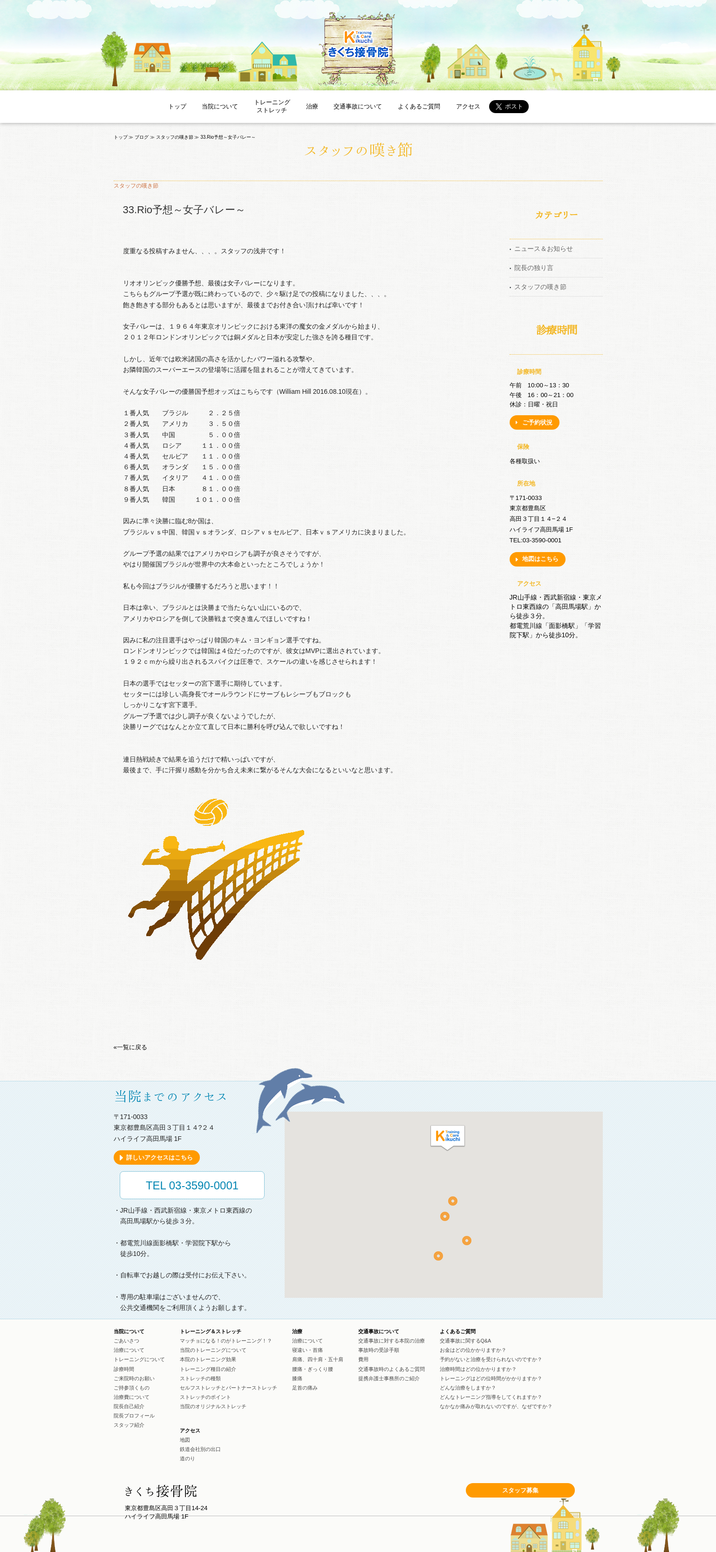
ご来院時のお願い (134, 1378)
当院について (220, 106)
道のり (187, 1458)
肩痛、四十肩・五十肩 (317, 1359)
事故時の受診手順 (378, 1350)
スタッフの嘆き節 (540, 286)
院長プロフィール (134, 1415)
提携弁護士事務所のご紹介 (389, 1378)
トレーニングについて (139, 1359)
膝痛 (297, 1378)
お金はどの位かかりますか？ (473, 1350)
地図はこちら (540, 558)
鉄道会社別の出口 (200, 1449)
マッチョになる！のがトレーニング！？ (226, 1340)
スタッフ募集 (520, 1490)
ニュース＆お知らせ (543, 248)
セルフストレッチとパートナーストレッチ (228, 1387)
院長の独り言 (533, 267)
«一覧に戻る (130, 1047)
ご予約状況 (537, 422)
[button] (447, 1139)
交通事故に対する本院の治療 (391, 1340)
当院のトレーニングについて (213, 1350)
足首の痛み (305, 1387)
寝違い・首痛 (307, 1350)
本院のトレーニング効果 (208, 1359)
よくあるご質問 (419, 106)
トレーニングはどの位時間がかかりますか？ (491, 1378)
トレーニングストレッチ (272, 106)
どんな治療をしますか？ (468, 1387)
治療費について (132, 1397)
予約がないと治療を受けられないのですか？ (491, 1359)
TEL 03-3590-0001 (192, 1185)
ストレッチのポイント (205, 1397)
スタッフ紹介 (129, 1425)
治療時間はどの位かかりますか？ (478, 1369)
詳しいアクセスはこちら (159, 1157)
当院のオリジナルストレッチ (213, 1406)
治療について (129, 1350)
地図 (185, 1440)
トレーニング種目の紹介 (208, 1369)
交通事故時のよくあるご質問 (391, 1369)
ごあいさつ (126, 1340)
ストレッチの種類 (200, 1378)
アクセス (468, 106)
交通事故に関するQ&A (465, 1340)
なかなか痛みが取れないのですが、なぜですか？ (496, 1406)
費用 (363, 1359)
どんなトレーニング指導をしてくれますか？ (491, 1397)
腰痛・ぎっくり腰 (312, 1369)
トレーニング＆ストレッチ (210, 1331)
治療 (312, 106)
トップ (177, 106)
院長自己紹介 (129, 1406)
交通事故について (358, 106)
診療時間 (124, 1369)
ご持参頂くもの (132, 1387)
